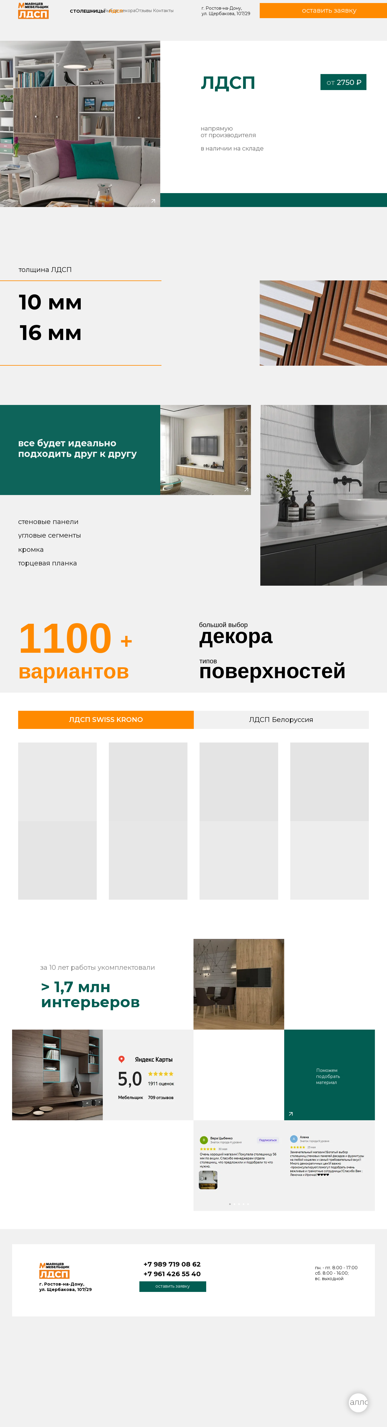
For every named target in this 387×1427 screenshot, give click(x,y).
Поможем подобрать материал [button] (328, 1076)
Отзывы (143, 10)
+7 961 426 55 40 (172, 1274)
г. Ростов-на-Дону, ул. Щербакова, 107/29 (226, 10)
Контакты (163, 10)
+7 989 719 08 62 (172, 1264)
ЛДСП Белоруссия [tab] (281, 720)
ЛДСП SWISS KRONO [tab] (106, 720)
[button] (172, 1286)
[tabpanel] (193, 823)
